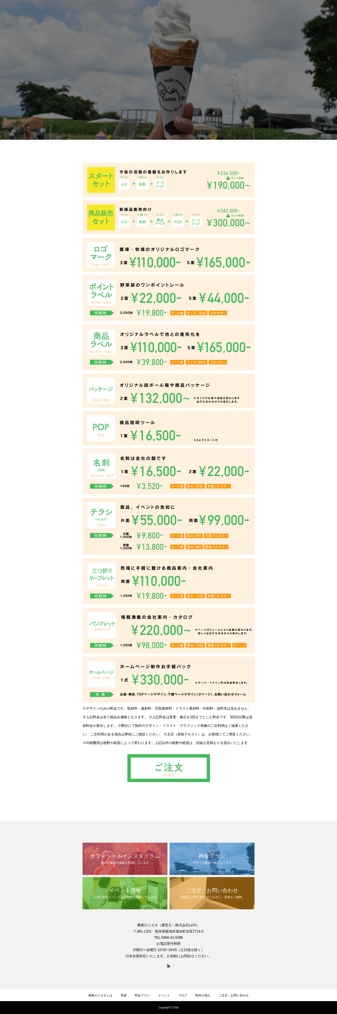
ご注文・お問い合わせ (234, 995)
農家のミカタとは (100, 995)
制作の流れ (202, 995)
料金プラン (142, 995)
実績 (124, 995)
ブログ (182, 995)
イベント (164, 995)
